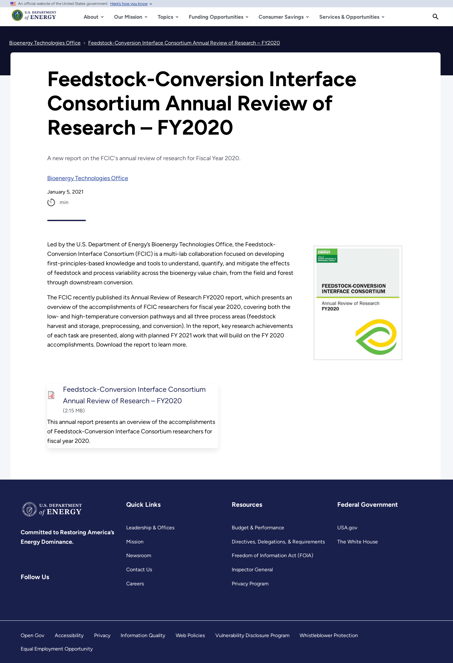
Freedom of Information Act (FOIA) (272, 555)
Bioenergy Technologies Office (87, 178)
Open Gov (32, 635)
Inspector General (252, 569)
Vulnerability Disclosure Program (252, 635)
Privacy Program (250, 583)
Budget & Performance (258, 527)
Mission (135, 542)
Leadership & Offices (150, 527)
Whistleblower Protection (329, 635)
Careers (135, 583)
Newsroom (138, 555)
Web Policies (190, 635)
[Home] (34, 18)
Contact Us (139, 569)
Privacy (102, 635)
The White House (357, 542)
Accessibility (69, 635)
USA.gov (347, 527)
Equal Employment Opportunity (57, 649)
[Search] (435, 16)
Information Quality (143, 635)
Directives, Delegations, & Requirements (278, 542)
